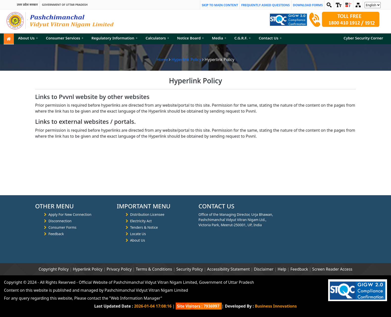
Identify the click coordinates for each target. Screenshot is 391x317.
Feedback (56, 233)
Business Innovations (276, 306)
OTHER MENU (54, 206)
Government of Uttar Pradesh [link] (65, 4)
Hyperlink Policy (186, 59)
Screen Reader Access (332, 269)
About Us (28, 38)
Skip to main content (220, 5)
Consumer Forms (62, 227)
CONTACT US (216, 206)
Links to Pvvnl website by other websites (92, 96)
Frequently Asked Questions (265, 5)
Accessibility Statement (228, 269)
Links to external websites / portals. (85, 121)
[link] (338, 4)
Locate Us (138, 233)
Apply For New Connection (70, 214)
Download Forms (308, 5)
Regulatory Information (115, 38)
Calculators (157, 38)
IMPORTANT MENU (144, 206)
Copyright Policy (54, 269)
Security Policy (189, 269)
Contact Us (270, 38)
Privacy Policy (119, 269)
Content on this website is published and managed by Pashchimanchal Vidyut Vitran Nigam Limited (96, 290)
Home (162, 59)
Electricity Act (141, 221)
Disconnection (60, 221)
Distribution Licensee (147, 214)
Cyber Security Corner (363, 37)
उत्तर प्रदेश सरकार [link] (27, 4)
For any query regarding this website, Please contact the (83, 298)
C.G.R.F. (242, 38)
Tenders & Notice (144, 227)
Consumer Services (64, 38)
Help (282, 269)
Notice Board (190, 38)
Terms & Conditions (154, 269)
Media (219, 38)
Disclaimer (263, 269)
